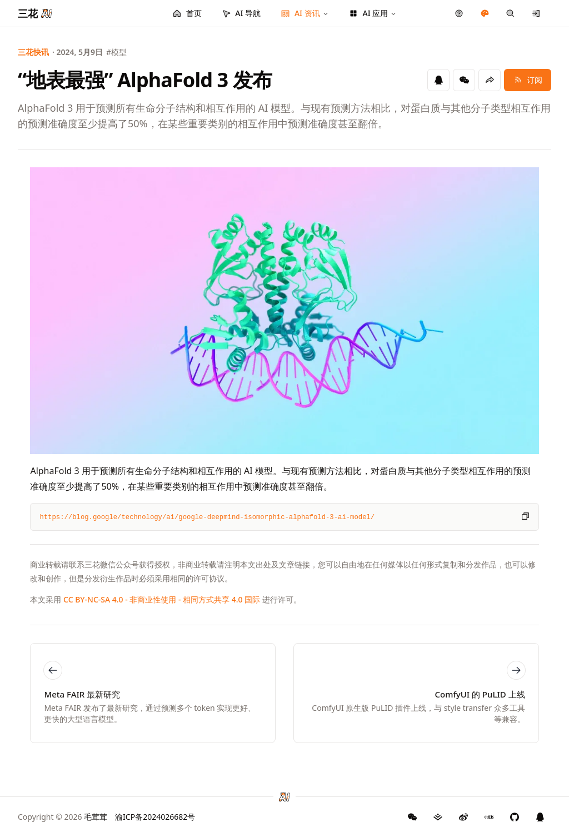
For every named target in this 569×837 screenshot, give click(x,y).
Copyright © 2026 (62, 816)
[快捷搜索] (510, 13)
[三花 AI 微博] (463, 817)
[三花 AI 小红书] (489, 817)
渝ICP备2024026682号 (155, 816)
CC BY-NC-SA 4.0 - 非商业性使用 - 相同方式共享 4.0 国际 (161, 599)
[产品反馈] (459, 13)
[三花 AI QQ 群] (540, 817)
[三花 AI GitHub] (514, 817)
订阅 (527, 79)
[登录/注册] (536, 13)
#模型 (116, 52)
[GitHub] (412, 817)
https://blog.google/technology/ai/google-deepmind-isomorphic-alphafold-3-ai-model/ (207, 517)
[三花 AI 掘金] (438, 817)
